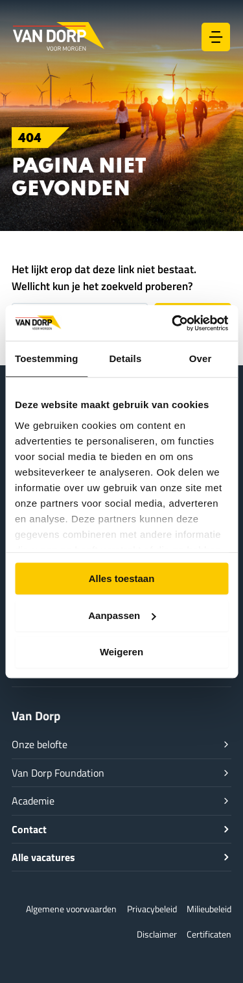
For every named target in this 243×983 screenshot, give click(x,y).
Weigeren (121, 651)
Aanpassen (122, 615)
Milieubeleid (209, 909)
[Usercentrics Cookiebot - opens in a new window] (173, 323)
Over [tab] (200, 358)
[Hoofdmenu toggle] (216, 37)
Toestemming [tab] (46, 358)
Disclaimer (157, 934)
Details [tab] (125, 358)
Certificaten (209, 934)
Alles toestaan (122, 578)
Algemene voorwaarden (71, 909)
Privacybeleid (152, 909)
